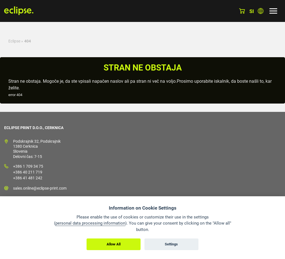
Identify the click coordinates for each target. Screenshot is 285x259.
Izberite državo (261, 11)
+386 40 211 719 (27, 172)
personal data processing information (90, 223)
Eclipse (14, 41)
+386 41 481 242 (27, 178)
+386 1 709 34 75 (28, 166)
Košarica (242, 11)
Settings (171, 244)
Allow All (114, 244)
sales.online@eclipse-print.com (40, 188)
